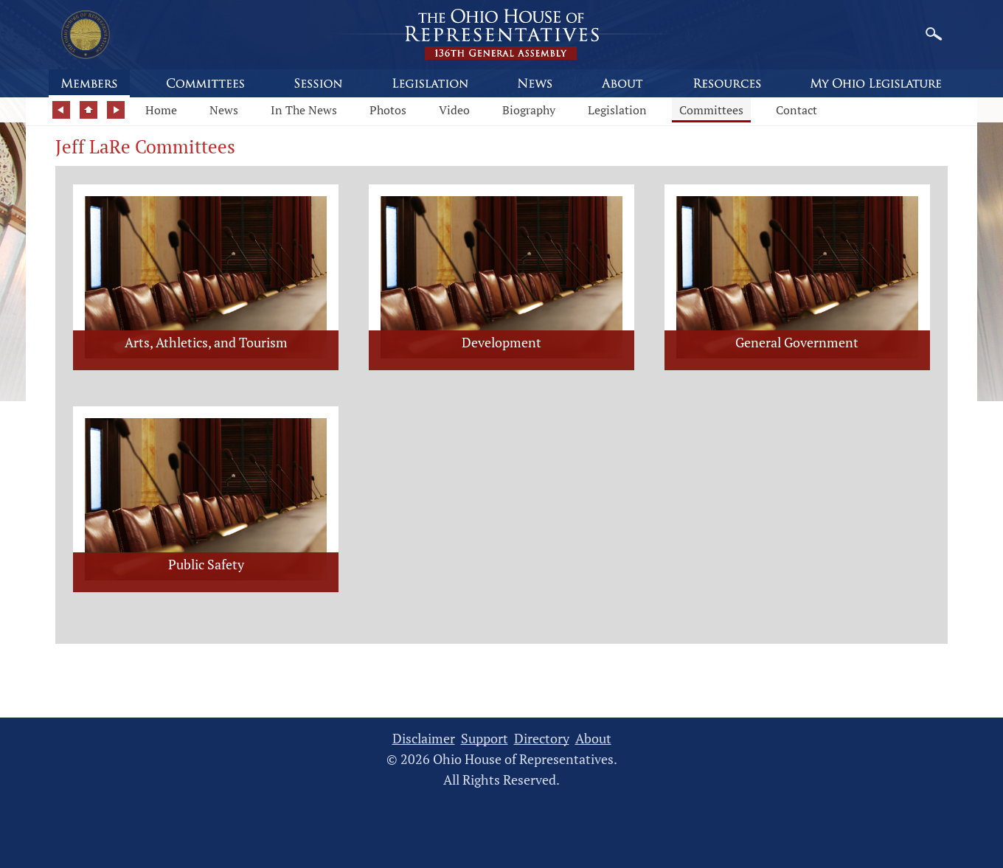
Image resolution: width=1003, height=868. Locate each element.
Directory (541, 738)
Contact (796, 110)
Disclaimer (423, 738)
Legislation (617, 110)
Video (454, 110)
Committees (711, 110)
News (223, 110)
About (593, 738)
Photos (387, 110)
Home (161, 110)
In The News (304, 110)
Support (484, 738)
